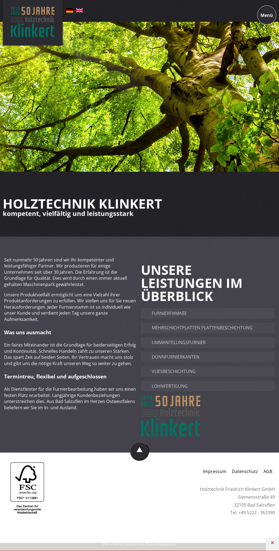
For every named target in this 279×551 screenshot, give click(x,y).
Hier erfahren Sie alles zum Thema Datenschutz (139, 544)
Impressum (214, 471)
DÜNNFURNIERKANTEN (175, 357)
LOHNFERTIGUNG (170, 386)
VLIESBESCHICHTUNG (174, 371)
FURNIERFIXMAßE (169, 313)
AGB (267, 471)
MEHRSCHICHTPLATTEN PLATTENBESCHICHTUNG (202, 328)
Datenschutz (245, 471)
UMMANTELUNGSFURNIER (179, 342)
